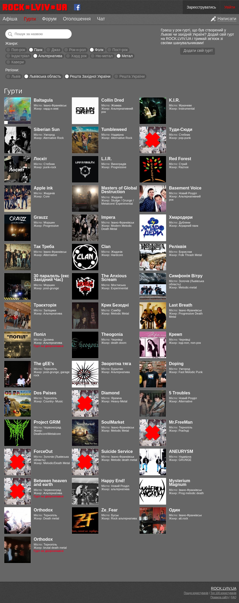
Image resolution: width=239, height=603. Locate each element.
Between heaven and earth (50, 482)
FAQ (233, 597)
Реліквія (177, 246)
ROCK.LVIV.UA (223, 588)
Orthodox (43, 510)
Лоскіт (40, 158)
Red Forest (180, 158)
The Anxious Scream (114, 278)
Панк (38, 50)
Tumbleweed (114, 129)
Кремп (175, 334)
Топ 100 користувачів (223, 593)
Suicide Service (117, 451)
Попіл (40, 334)
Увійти (229, 7)
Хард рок (78, 56)
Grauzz (41, 217)
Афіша (10, 19)
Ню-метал (103, 56)
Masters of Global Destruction (119, 190)
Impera (108, 217)
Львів (15, 76)
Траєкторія (45, 305)
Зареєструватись (201, 7)
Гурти (30, 19)
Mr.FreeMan (181, 422)
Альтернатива (50, 56)
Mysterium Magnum (179, 482)
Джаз (55, 50)
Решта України (132, 76)
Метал (127, 56)
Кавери (17, 62)
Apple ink (43, 188)
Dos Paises (45, 393)
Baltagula (43, 100)
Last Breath (180, 305)
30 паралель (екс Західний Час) (51, 278)
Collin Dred (112, 100)
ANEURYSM (181, 451)
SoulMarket (112, 422)
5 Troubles (179, 393)
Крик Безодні (115, 305)
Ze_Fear (109, 510)
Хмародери (181, 217)
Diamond (110, 393)
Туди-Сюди (180, 129)
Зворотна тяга (116, 363)
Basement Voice (185, 188)
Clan (106, 246)
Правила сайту (220, 597)
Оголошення (77, 19)
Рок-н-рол (77, 50)
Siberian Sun (47, 129)
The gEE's (44, 363)
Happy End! (113, 480)
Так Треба (44, 246)
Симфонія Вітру (186, 276)
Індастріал (20, 56)
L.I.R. (106, 158)
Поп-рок (18, 50)
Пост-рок (120, 50)
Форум (49, 19)
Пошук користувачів (196, 593)
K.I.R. (174, 100)
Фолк (99, 50)
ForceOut (43, 451)
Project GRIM (47, 422)
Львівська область (45, 76)
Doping (176, 363)
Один (174, 510)
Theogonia (112, 334)
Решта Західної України (90, 76)
